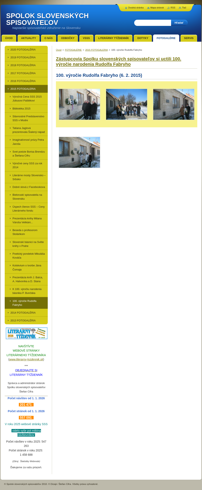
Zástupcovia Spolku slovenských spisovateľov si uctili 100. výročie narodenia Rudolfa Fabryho (118, 61)
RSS (173, 7)
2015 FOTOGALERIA (96, 50)
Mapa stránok (157, 7)
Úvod (58, 50)
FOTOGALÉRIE (73, 50)
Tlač (184, 7)
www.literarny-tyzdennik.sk (26, 359)
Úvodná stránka (136, 7)
